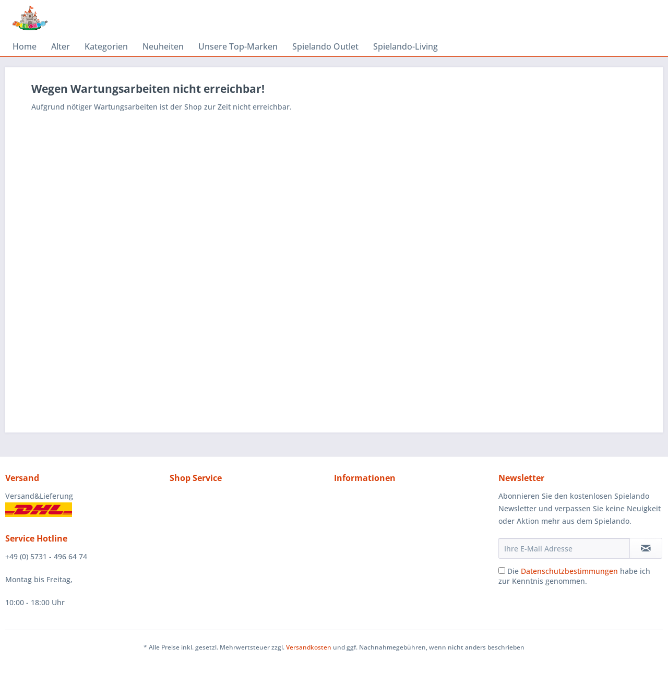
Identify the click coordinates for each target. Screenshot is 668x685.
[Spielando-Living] (405, 46)
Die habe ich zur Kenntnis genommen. (574, 576)
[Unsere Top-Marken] (238, 46)
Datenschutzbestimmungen (569, 571)
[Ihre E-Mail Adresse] (564, 548)
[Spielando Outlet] (325, 46)
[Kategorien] (106, 46)
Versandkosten (308, 647)
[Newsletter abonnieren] (645, 548)
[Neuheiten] (163, 46)
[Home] (24, 46)
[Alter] (60, 46)
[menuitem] (24, 46)
